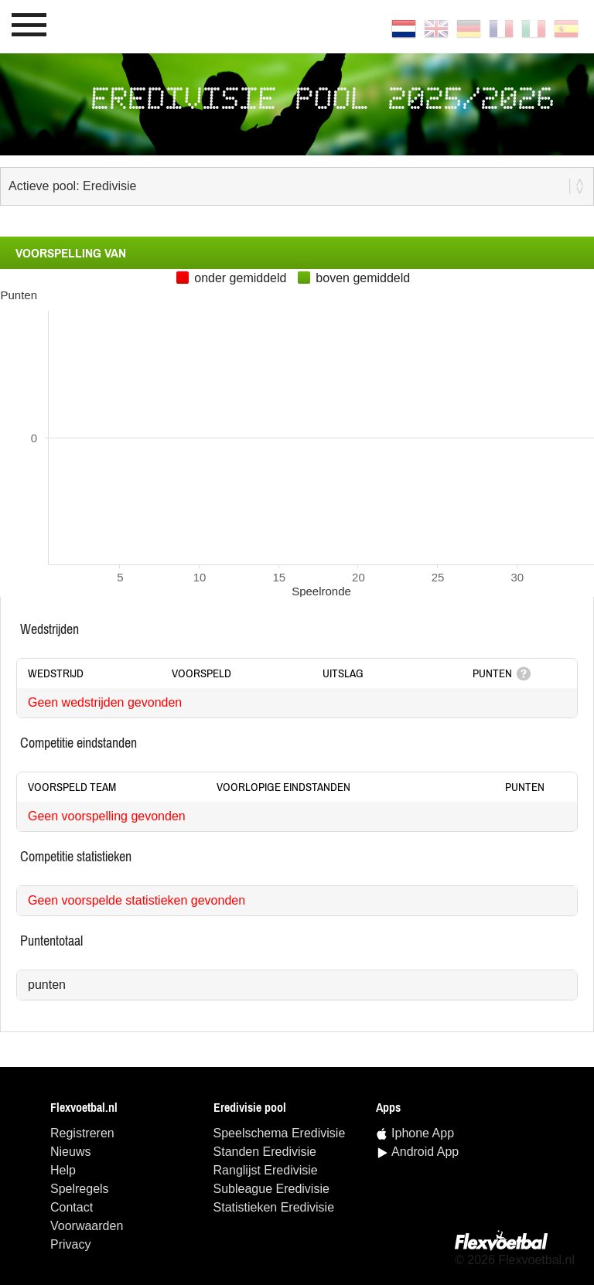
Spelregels (79, 1188)
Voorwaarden (86, 1225)
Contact (71, 1207)
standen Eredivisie (264, 1151)
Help (63, 1170)
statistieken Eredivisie (274, 1207)
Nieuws (70, 1151)
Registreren (82, 1133)
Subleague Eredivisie (271, 1188)
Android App (425, 1151)
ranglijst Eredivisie (265, 1170)
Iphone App (422, 1133)
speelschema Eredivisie (279, 1133)
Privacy (70, 1244)
